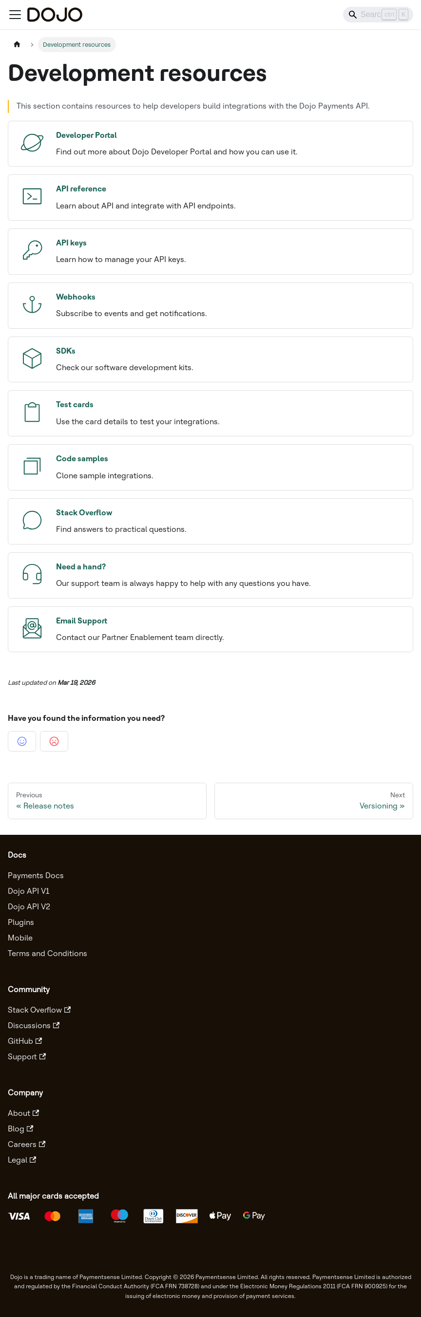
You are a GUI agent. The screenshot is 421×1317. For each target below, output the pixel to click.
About (23, 1113)
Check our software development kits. (212, 358)
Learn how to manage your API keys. (212, 250)
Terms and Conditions (47, 953)
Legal (22, 1160)
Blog (20, 1128)
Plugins (21, 922)
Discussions (33, 1025)
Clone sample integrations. (212, 466)
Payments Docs (36, 875)
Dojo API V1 (28, 891)
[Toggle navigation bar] (15, 14)
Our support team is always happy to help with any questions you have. (212, 574)
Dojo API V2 (29, 906)
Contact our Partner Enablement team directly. (212, 628)
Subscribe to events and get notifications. (212, 304)
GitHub (25, 1041)
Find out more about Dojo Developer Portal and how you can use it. (212, 142)
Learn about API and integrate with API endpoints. (212, 196)
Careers (26, 1144)
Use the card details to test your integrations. (212, 412)
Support (27, 1056)
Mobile (20, 937)
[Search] (378, 14)
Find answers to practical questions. (212, 520)
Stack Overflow (39, 1010)
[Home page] (17, 44)
